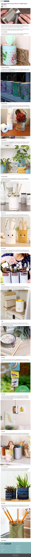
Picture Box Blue (18, 359)
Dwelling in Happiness (12, 69)
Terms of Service (18, 547)
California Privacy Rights (18, 549)
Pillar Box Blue (27, 468)
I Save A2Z (10, 105)
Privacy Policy (17, 548)
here (22, 34)
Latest (1, 547)
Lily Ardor (10, 250)
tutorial (23, 288)
